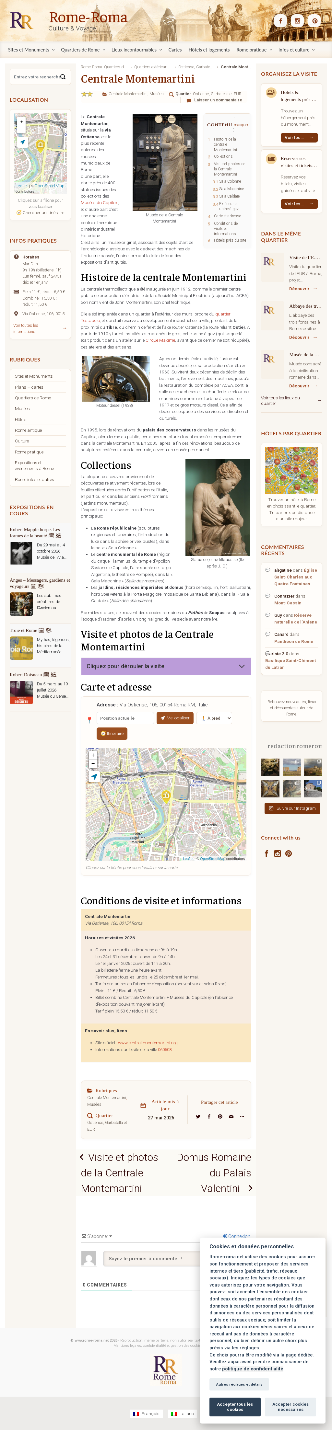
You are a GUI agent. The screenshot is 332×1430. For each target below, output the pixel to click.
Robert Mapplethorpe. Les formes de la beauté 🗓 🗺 (36, 532)
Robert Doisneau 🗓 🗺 (33, 674)
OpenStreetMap (212, 859)
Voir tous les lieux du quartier (280, 400)
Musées (156, 93)
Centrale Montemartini (128, 93)
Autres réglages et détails (239, 1384)
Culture (22, 440)
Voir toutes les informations (25, 328)
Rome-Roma (88, 16)
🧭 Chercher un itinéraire (40, 212)
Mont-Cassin (288, 602)
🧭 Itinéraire (112, 733)
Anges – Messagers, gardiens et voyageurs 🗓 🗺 (40, 583)
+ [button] (93, 755)
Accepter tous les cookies (235, 1407)
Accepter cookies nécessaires (290, 1407)
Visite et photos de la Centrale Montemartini (120, 1173)
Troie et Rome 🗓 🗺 (31, 630)
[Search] (63, 77)
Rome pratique (29, 451)
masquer (241, 125)
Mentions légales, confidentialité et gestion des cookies (158, 1346)
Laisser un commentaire (218, 99)
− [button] (93, 764)
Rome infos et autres (34, 479)
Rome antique (28, 430)
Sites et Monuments (34, 376)
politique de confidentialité (252, 1369)
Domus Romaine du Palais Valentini (214, 1173)
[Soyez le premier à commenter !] (177, 1258)
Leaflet (188, 859)
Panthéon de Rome (293, 641)
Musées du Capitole (99, 202)
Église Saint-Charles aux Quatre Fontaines (295, 576)
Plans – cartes (29, 387)
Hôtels (21, 419)
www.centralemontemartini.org (148, 1042)
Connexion (236, 1236)
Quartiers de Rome (33, 397)
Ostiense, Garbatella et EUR (217, 93)
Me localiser (175, 717)
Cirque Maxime (160, 340)
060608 (165, 1049)
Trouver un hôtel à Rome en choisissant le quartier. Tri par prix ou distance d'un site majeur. (291, 509)
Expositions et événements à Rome (34, 465)
